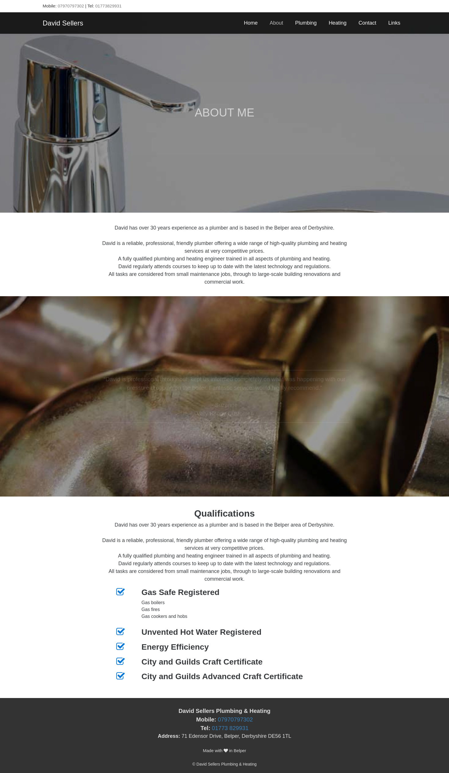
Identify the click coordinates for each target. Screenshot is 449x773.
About (276, 23)
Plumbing (306, 23)
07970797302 (71, 5)
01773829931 (108, 5)
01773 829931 (230, 728)
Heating (337, 23)
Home (251, 23)
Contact (367, 23)
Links (394, 23)
